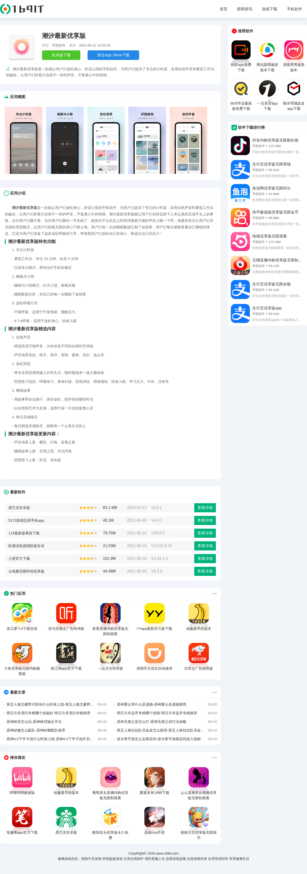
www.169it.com (167, 853)
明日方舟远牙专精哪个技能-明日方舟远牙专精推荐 (167, 713)
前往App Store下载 (113, 55)
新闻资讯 (244, 9)
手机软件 (294, 9)
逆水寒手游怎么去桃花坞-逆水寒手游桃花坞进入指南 (167, 739)
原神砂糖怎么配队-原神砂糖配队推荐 (56, 730)
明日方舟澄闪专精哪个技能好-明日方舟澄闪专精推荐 (56, 713)
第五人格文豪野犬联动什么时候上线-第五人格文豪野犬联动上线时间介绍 (56, 704)
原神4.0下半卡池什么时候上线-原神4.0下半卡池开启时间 (56, 739)
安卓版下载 (61, 55)
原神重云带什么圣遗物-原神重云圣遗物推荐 (167, 704)
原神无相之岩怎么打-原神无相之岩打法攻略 (167, 721)
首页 (223, 9)
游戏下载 (269, 9)
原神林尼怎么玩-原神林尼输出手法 (56, 721)
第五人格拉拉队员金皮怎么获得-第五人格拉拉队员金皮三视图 (167, 730)
